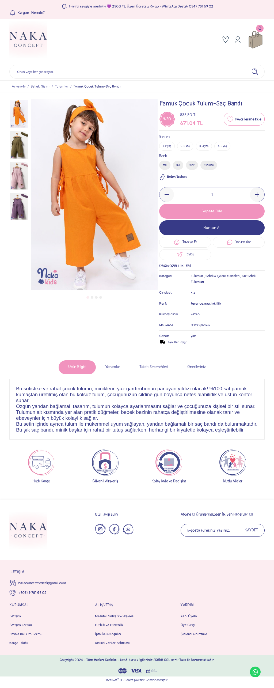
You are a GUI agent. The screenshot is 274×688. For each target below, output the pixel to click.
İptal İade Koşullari (108, 638)
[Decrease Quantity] (166, 196)
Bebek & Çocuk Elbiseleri (225, 280)
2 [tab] (92, 297)
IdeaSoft (112, 684)
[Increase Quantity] (257, 196)
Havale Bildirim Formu (26, 638)
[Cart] (255, 40)
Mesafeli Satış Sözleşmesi (114, 620)
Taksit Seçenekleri (153, 371)
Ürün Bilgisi (77, 371)
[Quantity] (212, 196)
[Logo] (28, 39)
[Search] (137, 72)
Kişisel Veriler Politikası (112, 647)
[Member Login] (237, 39)
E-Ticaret (127, 684)
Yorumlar (112, 371)
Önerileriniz (196, 371)
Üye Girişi (188, 629)
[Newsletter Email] (223, 534)
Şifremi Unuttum (194, 638)
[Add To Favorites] (244, 119)
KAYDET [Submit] (251, 534)
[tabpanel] (94, 194)
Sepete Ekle (212, 213)
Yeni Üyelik (189, 620)
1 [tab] (87, 297)
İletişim (15, 620)
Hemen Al (211, 229)
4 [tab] (100, 297)
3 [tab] (96, 297)
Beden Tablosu (174, 179)
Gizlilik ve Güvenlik (109, 629)
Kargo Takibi (18, 647)
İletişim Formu (20, 629)
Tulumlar (197, 280)
